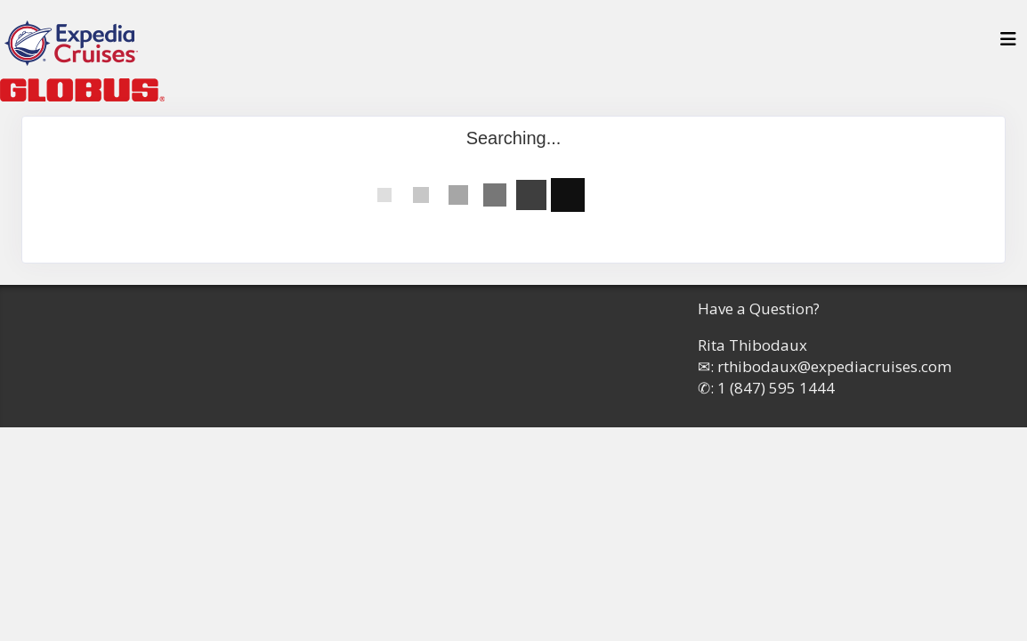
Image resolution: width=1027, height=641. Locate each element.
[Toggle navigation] (1008, 43)
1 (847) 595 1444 (776, 387)
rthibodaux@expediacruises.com (834, 366)
